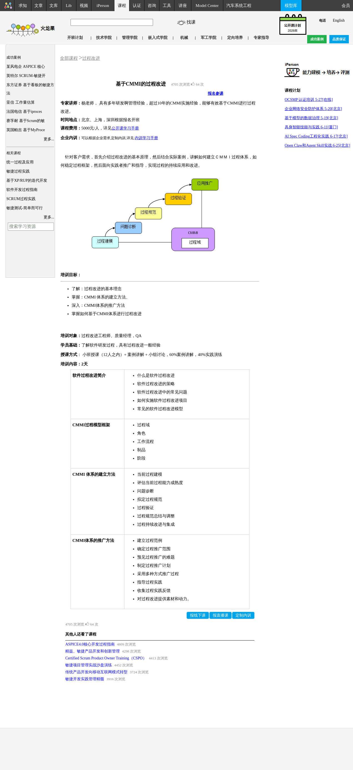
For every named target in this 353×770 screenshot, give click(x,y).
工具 (167, 5)
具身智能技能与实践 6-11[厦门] (311, 127)
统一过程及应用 (20, 162)
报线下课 (198, 615)
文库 (53, 5)
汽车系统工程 (238, 5)
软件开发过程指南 (21, 190)
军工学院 (208, 38)
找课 (193, 22)
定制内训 (243, 615)
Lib (69, 5)
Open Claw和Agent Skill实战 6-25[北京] (317, 145)
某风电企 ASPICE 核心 (25, 66)
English (339, 20)
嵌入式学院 (157, 38)
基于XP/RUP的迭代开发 (26, 180)
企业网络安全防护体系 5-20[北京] (313, 109)
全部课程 (69, 58)
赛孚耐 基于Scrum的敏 (25, 121)
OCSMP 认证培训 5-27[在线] (309, 100)
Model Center (207, 5)
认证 (137, 5)
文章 (38, 5)
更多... (49, 139)
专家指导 (261, 38)
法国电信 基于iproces (24, 111)
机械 (184, 38)
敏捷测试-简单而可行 (24, 208)
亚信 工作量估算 (20, 102)
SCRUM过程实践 (21, 199)
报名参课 (215, 93)
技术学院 (104, 38)
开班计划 (75, 38)
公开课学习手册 (125, 128)
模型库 (291, 5)
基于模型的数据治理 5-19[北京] (311, 118)
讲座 (183, 5)
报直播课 (220, 615)
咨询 (152, 5)
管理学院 (129, 38)
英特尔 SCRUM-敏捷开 (26, 76)
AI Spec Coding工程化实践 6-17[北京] (316, 136)
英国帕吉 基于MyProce (25, 130)
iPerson (103, 5)
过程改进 (91, 58)
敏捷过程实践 (18, 171)
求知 (23, 5)
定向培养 (235, 38)
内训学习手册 (146, 138)
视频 (84, 5)
